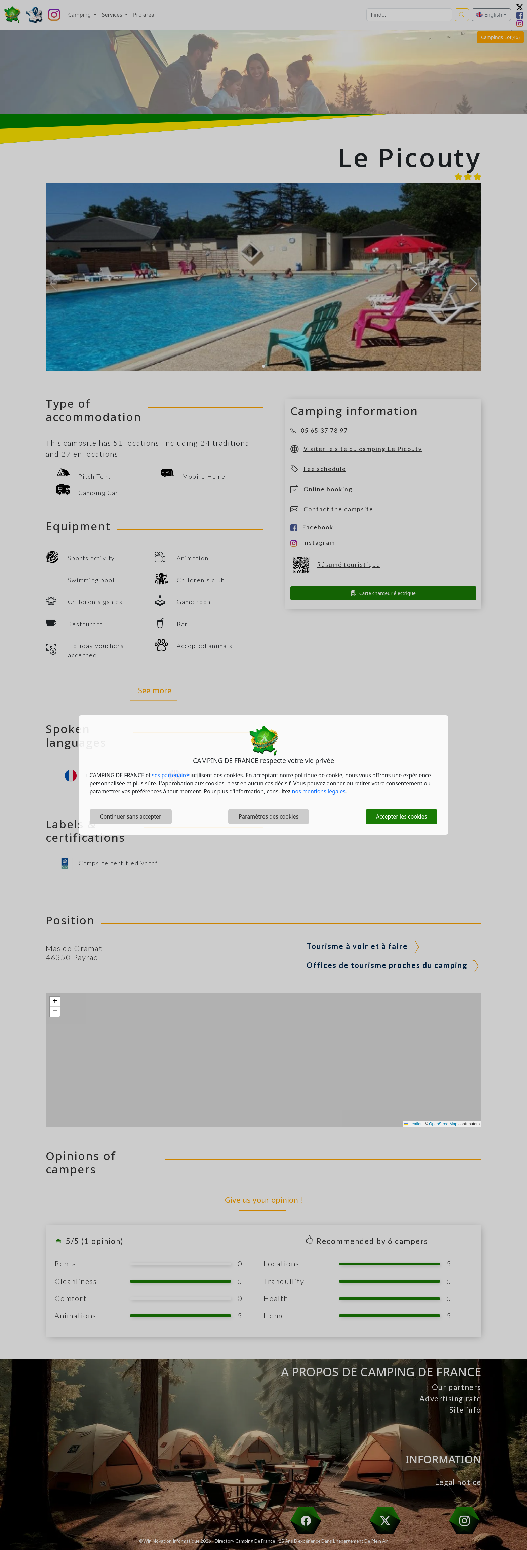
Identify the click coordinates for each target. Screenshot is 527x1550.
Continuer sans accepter (130, 816)
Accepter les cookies (401, 816)
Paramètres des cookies (268, 816)
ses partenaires (171, 775)
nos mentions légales (319, 791)
